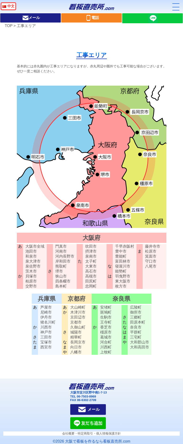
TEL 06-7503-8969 (83, 396)
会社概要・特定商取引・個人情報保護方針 (91, 433)
